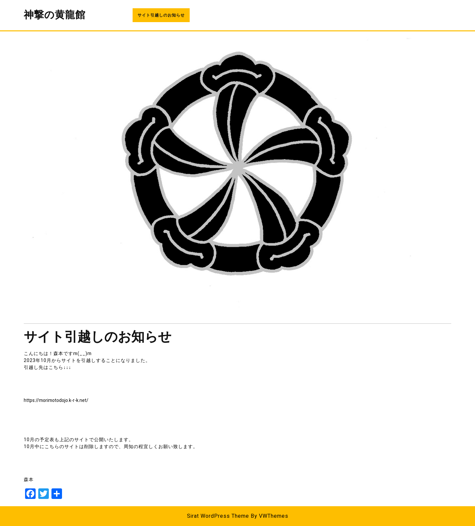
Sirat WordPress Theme (218, 516)
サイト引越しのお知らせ (161, 15)
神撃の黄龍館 (54, 15)
